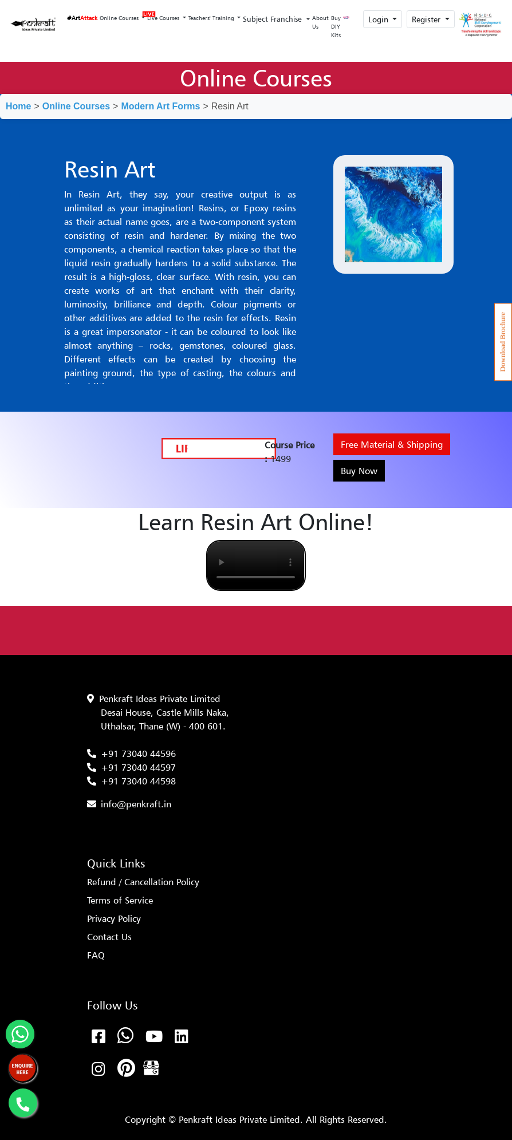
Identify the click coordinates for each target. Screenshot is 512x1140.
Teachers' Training (212, 17)
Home (18, 106)
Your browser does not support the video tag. (255, 565)
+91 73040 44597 (138, 767)
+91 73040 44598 (138, 781)
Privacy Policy (114, 918)
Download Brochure (503, 342)
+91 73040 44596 (138, 753)
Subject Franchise (273, 18)
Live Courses (163, 14)
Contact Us (109, 936)
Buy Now (359, 470)
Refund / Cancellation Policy (143, 881)
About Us (320, 22)
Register (427, 19)
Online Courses (120, 17)
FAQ (96, 955)
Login (379, 19)
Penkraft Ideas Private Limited (159, 698)
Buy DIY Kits (336, 26)
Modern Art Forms (160, 106)
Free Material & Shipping (392, 444)
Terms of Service (120, 900)
